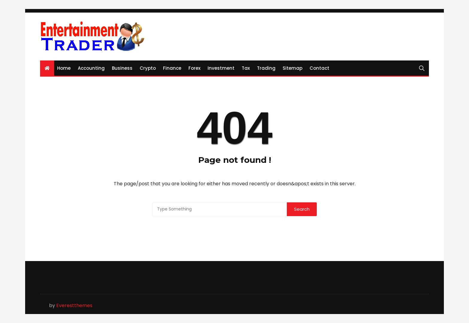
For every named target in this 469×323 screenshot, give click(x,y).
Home (64, 68)
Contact (319, 68)
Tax (246, 68)
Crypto (148, 68)
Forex (194, 68)
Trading (266, 68)
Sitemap (292, 68)
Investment (221, 68)
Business (122, 68)
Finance (172, 68)
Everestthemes (74, 305)
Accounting (91, 68)
